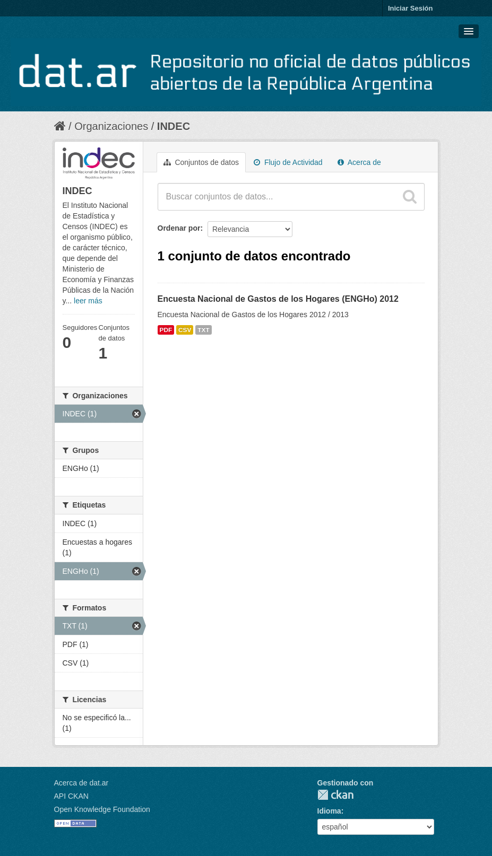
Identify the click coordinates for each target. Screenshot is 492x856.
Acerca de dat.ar (81, 783)
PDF (166, 330)
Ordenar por (179, 228)
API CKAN (71, 796)
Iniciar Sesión (410, 8)
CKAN (335, 794)
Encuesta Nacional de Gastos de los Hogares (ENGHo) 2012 (278, 298)
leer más (88, 300)
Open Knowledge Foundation (102, 809)
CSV (184, 330)
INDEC (173, 126)
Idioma (329, 811)
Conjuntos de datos (201, 162)
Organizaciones (111, 126)
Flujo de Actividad (288, 162)
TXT (203, 330)
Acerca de (359, 162)
